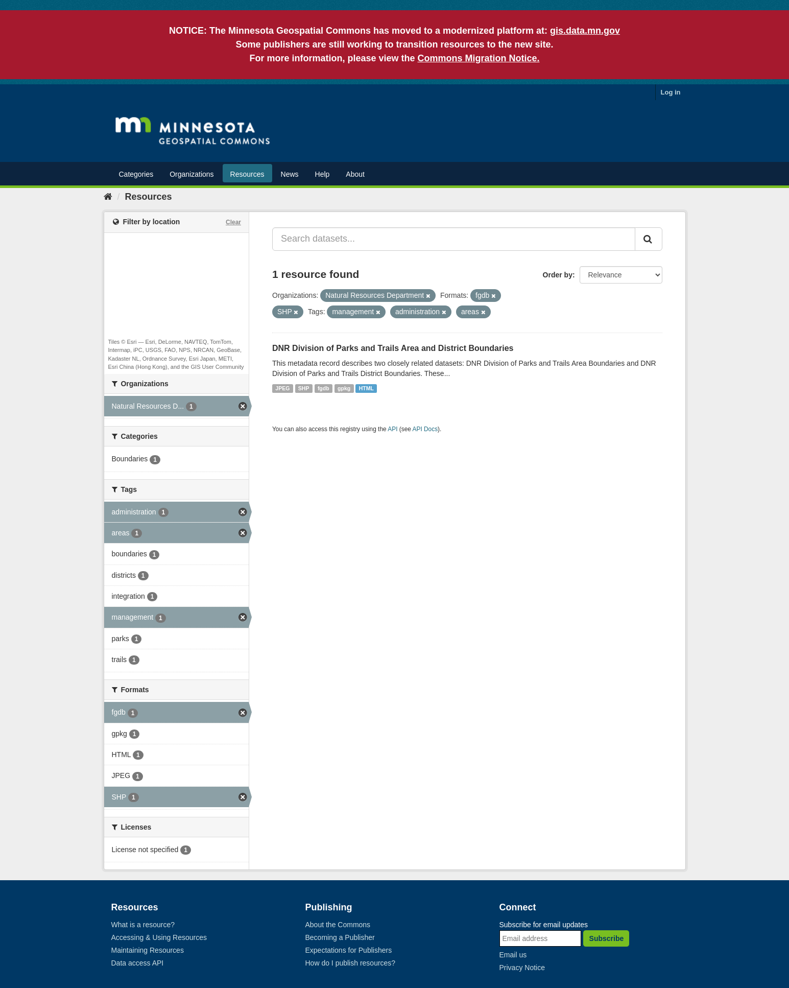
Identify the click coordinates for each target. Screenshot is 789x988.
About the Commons (338, 925)
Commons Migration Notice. (479, 58)
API (392, 429)
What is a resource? (143, 925)
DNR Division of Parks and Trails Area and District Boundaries (392, 348)
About (355, 174)
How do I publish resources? (350, 963)
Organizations (191, 174)
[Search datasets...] (453, 239)
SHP (303, 388)
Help (322, 174)
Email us (513, 955)
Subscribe (606, 938)
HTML (366, 388)
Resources (247, 174)
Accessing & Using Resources (159, 937)
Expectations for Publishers (348, 950)
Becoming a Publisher (340, 937)
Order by (557, 275)
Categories (136, 174)
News (290, 174)
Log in (671, 92)
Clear (233, 222)
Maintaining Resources (147, 950)
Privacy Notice (522, 967)
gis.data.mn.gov (585, 31)
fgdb (323, 388)
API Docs (425, 429)
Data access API (137, 963)
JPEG (282, 388)
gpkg (344, 388)
